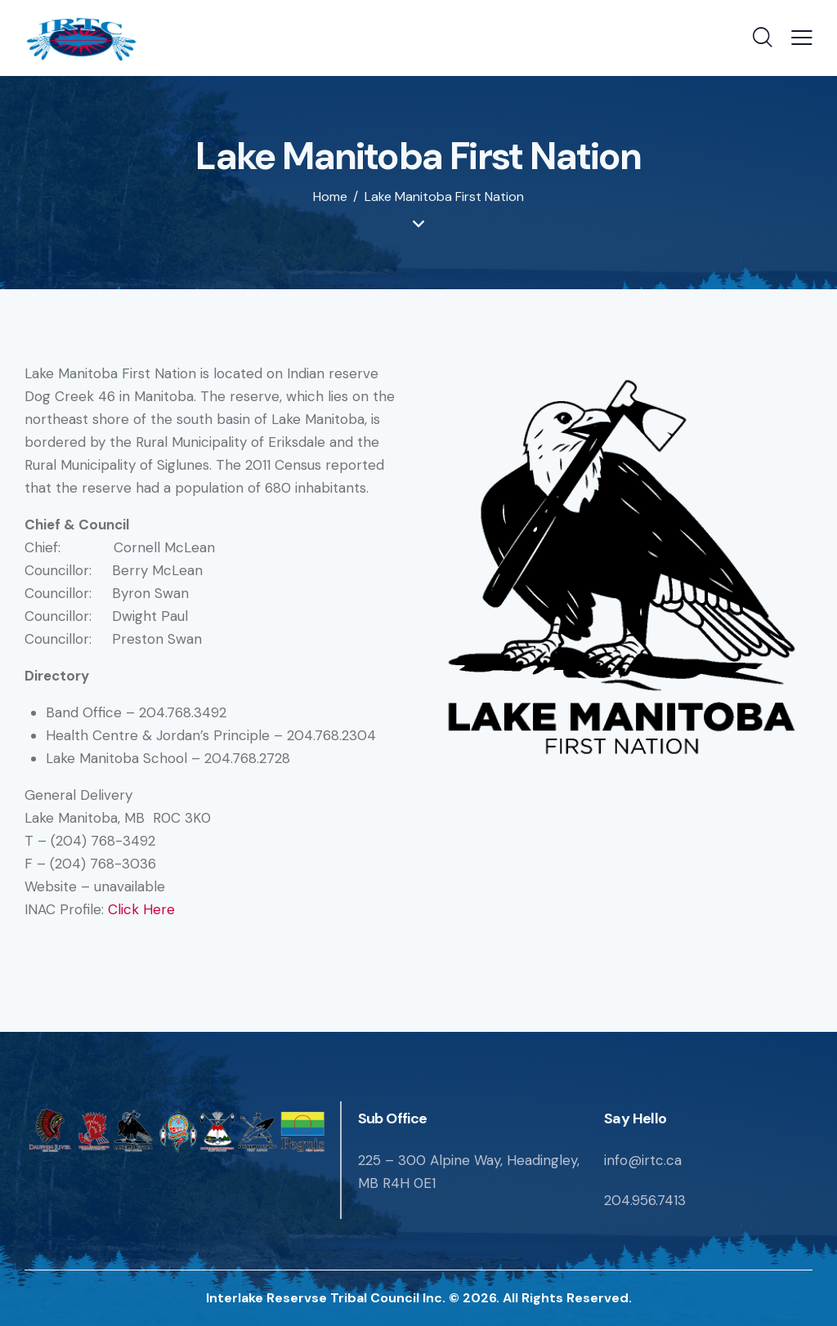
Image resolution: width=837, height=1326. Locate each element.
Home (330, 197)
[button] (801, 38)
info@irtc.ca (643, 1160)
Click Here (141, 909)
